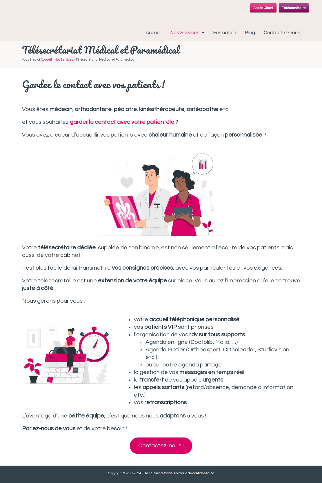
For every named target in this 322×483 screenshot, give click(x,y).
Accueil (153, 32)
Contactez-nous (282, 32)
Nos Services (184, 32)
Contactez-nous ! (161, 446)
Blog (250, 32)
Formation (224, 32)
